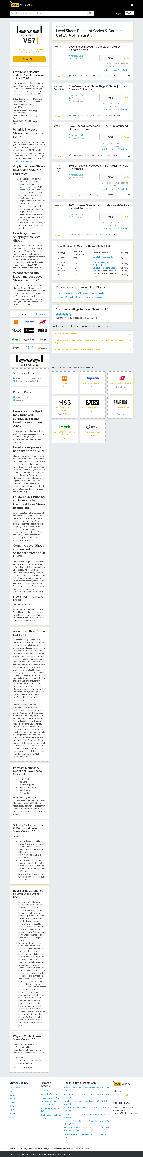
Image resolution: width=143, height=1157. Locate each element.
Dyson (92, 411)
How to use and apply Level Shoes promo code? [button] (92, 349)
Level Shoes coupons (22, 161)
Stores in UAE (46, 1091)
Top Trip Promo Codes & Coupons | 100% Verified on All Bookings (86, 1095)
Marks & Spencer (64, 414)
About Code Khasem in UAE (51, 1109)
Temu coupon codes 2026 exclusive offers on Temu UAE (86, 1089)
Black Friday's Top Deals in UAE (51, 1116)
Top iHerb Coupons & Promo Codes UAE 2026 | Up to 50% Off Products (86, 1129)
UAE (11, 1091)
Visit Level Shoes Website (114, 70)
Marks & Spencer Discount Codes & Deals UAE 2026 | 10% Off (87, 1109)
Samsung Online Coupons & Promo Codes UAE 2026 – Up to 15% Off (87, 1122)
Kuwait (12, 1095)
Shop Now (29, 59)
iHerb (65, 438)
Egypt (12, 1110)
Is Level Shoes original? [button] (92, 333)
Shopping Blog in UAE (50, 1098)
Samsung (120, 414)
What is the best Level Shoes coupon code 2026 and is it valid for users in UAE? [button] (92, 341)
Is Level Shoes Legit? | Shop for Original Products (80, 297)
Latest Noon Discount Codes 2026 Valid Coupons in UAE (86, 1136)
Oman (12, 1102)
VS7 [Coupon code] (111, 58)
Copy (126, 58)
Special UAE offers (49, 1094)
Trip (92, 387)
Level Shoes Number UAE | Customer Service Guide (81, 293)
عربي (119, 13)
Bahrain (13, 1099)
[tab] (92, 334)
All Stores (65, 26)
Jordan (12, 1113)
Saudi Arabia (15, 1088)
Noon (92, 436)
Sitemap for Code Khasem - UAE (48, 1103)
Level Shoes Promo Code (104, 268)
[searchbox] (48, 13)
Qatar (12, 1106)
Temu (65, 387)
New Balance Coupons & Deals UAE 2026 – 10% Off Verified (86, 1102)
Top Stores (19, 314)
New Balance (120, 387)
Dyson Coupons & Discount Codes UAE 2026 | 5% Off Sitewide (87, 1115)
